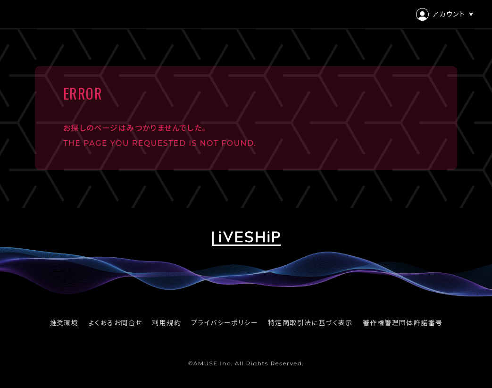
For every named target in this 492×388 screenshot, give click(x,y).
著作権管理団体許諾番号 (402, 323)
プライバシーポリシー (224, 323)
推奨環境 (64, 323)
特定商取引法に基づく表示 (310, 323)
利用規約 (166, 323)
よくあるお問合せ (115, 323)
